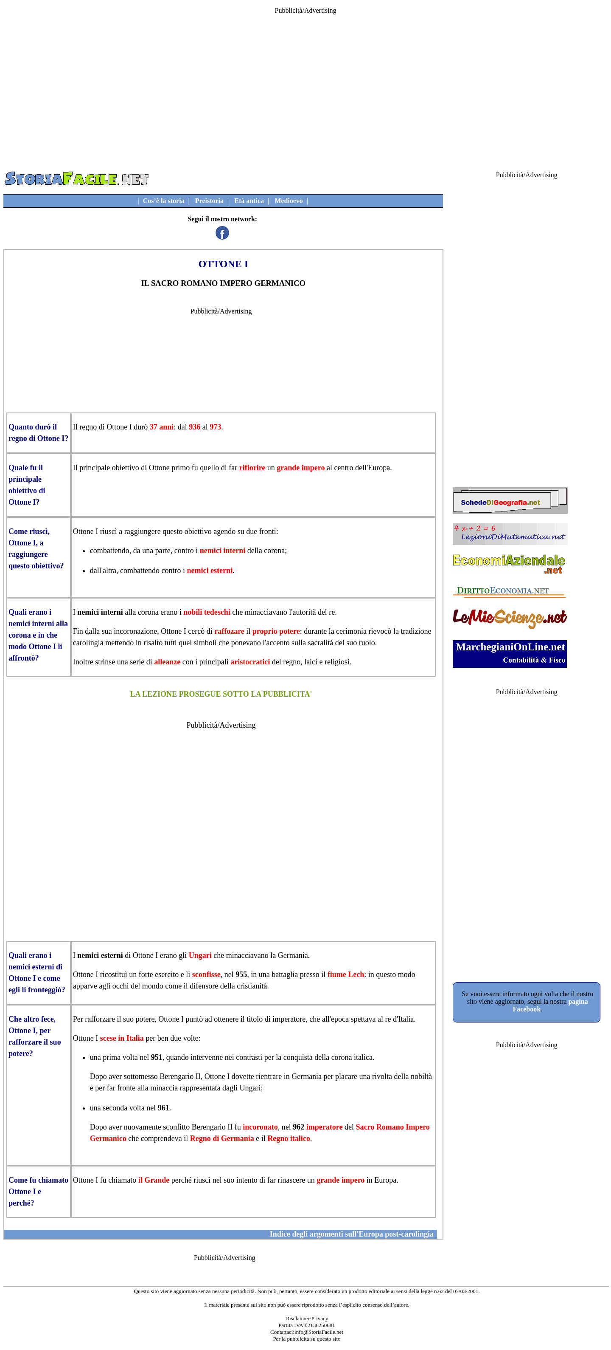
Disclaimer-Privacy (307, 1318)
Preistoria (209, 200)
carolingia (88, 642)
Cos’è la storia (164, 200)
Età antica (249, 200)
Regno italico (288, 1138)
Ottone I (119, 427)
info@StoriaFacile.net (318, 1332)
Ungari (200, 955)
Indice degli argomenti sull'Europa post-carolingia (352, 1234)
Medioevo (289, 200)
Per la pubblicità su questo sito (306, 1339)
